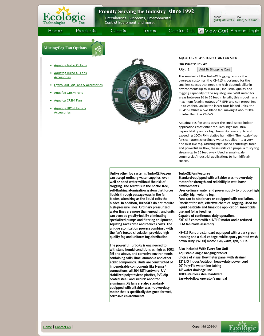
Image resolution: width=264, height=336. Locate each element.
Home (47, 327)
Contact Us (63, 327)
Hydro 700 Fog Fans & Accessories (78, 85)
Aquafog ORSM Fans (68, 92)
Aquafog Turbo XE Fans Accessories (70, 75)
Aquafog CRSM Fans (68, 100)
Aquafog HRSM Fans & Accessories (70, 110)
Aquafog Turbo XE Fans (70, 65)
